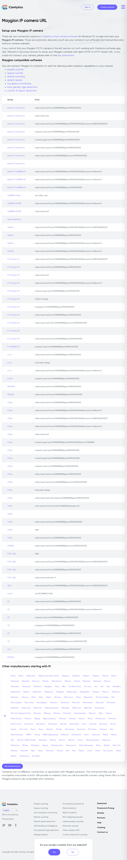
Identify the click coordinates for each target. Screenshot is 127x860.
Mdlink (105, 735)
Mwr (111, 729)
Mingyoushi (99, 708)
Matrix (81, 751)
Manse (105, 676)
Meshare (24, 751)
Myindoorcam (57, 745)
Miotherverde (80, 713)
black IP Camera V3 (16, 108)
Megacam (48, 692)
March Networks (86, 745)
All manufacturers (12, 766)
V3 (8, 601)
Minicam (37, 713)
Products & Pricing (105, 808)
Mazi (57, 686)
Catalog (101, 827)
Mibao (114, 735)
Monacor (112, 719)
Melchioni (116, 692)
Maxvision (26, 686)
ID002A (10, 251)
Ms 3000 (36, 756)
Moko (90, 719)
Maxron (107, 681)
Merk (41, 697)
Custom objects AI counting (75, 835)
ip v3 (9, 355)
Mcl (102, 686)
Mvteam (103, 729)
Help (99, 823)
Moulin (13, 729)
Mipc (33, 751)
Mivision (28, 719)
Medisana (37, 692)
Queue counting (41, 808)
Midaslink (15, 708)
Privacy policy (8, 819)
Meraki (107, 745)
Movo (33, 729)
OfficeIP (10, 394)
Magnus (96, 676)
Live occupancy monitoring (45, 813)
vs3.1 (9, 649)
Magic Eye (31, 676)
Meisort (105, 692)
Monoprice (40, 724)
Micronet (76, 703)
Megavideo (85, 692)
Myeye (45, 745)
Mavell (77, 681)
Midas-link (26, 708)
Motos (113, 724)
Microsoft (100, 703)
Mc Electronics (75, 686)
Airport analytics (70, 813)
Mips (101, 713)
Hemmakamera (14, 219)
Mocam (72, 719)
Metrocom (68, 697)
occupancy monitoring (19, 83)
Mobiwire (43, 740)
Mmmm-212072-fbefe (26, 740)
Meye (78, 697)
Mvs (74, 751)
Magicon (65, 676)
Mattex (68, 681)
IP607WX (11, 387)
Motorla (93, 724)
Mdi (108, 686)
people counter (15, 69)
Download (102, 803)
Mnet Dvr (50, 751)
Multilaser (35, 745)
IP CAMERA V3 (13, 347)
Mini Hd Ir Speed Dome (21, 713)
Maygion (48, 686)
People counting (41, 804)
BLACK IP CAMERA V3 (16, 172)
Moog (37, 735)
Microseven (88, 703)
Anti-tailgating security (73, 817)
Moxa (41, 729)
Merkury (14, 751)
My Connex (108, 751)
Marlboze (106, 740)
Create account (107, 7)
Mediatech (15, 692)
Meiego (96, 692)
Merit (33, 697)
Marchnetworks (92, 740)
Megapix (60, 692)
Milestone (76, 708)
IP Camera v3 (13, 259)
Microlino (54, 703)
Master (46, 681)
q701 (9, 586)
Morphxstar (24, 756)
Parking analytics (41, 835)
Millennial (88, 708)
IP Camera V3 (13, 267)
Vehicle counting (41, 817)
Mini (12, 740)
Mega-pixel (72, 692)
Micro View (29, 703)
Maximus (86, 681)
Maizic (80, 740)
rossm (10, 594)
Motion (62, 740)
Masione (35, 681)
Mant (86, 735)
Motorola (103, 724)
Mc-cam (87, 686)
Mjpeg (37, 719)
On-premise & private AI (73, 804)
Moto (84, 724)
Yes (54, 852)
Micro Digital (16, 703)
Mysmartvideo (17, 735)
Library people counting (73, 821)
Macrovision (71, 745)
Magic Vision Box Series (48, 676)
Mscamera (69, 729)
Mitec (40, 751)
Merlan (14, 756)
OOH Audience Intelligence (45, 826)
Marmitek (15, 681)
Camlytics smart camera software (60, 36)
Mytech (71, 740)
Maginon (76, 676)
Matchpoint (57, 681)
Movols (60, 751)
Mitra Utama (16, 719)
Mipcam (92, 713)
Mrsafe (59, 729)
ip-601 (10, 379)
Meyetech (88, 697)
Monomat (29, 724)
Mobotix (62, 719)
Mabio (118, 751)
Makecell (64, 735)
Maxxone (96, 735)
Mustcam (81, 729)
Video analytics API (71, 830)
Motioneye (74, 724)
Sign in (87, 7)
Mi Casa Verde (102, 697)
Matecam (15, 745)
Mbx (64, 686)
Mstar (97, 751)
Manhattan (76, 735)
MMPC (29, 735)
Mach (21, 676)
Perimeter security (70, 826)
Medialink (117, 686)
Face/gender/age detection (46, 830)
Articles (100, 813)
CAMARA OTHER (14, 203)
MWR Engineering (50, 735)
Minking (47, 713)
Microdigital (42, 703)
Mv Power (92, 729)
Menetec (15, 697)
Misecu (109, 713)
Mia (113, 697)
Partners (101, 818)
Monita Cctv (16, 724)
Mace (13, 676)
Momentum (101, 719)
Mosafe (63, 724)
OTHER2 (10, 546)
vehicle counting (16, 76)
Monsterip (52, 724)
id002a (10, 227)
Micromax (65, 703)
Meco (98, 745)
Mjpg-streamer (49, 719)
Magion (86, 676)
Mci (96, 686)
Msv (67, 751)
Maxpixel (97, 681)
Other (9, 402)
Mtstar (25, 745)
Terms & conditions (10, 815)
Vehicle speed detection (44, 821)
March (113, 676)
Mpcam (49, 729)
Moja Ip (53, 740)
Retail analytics (69, 808)
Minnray (56, 713)
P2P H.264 (11, 554)
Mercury (25, 697)
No (73, 852)
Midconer (38, 708)
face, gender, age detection (22, 87)
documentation (66, 55)
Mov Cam (23, 729)
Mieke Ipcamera (51, 708)
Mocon (82, 719)
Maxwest (38, 686)
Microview (111, 703)
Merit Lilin (117, 745)
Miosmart (67, 713)
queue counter (15, 73)
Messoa (57, 697)
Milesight (65, 708)
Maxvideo (15, 686)
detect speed (14, 80)
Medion (26, 692)
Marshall (25, 681)
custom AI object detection (22, 91)
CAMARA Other (14, 195)
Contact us (102, 832)
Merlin (48, 697)
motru (89, 751)
